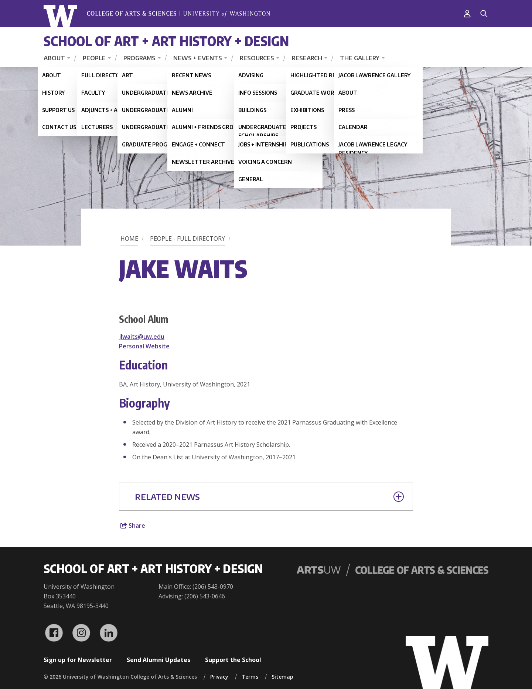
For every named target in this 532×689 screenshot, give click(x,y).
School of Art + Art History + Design (166, 41)
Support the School (233, 660)
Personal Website (144, 346)
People (94, 58)
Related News (269, 497)
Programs (139, 58)
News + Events (197, 58)
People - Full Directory (187, 238)
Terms (250, 676)
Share (132, 525)
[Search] (484, 13)
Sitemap (282, 676)
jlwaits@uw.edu (141, 336)
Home (129, 238)
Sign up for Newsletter (78, 660)
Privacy (219, 676)
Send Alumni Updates (158, 660)
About (54, 58)
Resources (257, 58)
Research (307, 58)
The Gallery (359, 58)
